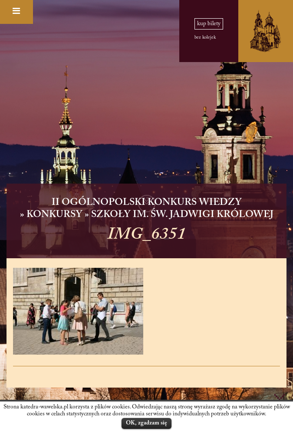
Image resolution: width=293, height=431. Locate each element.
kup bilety (209, 24)
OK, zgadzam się (146, 423)
